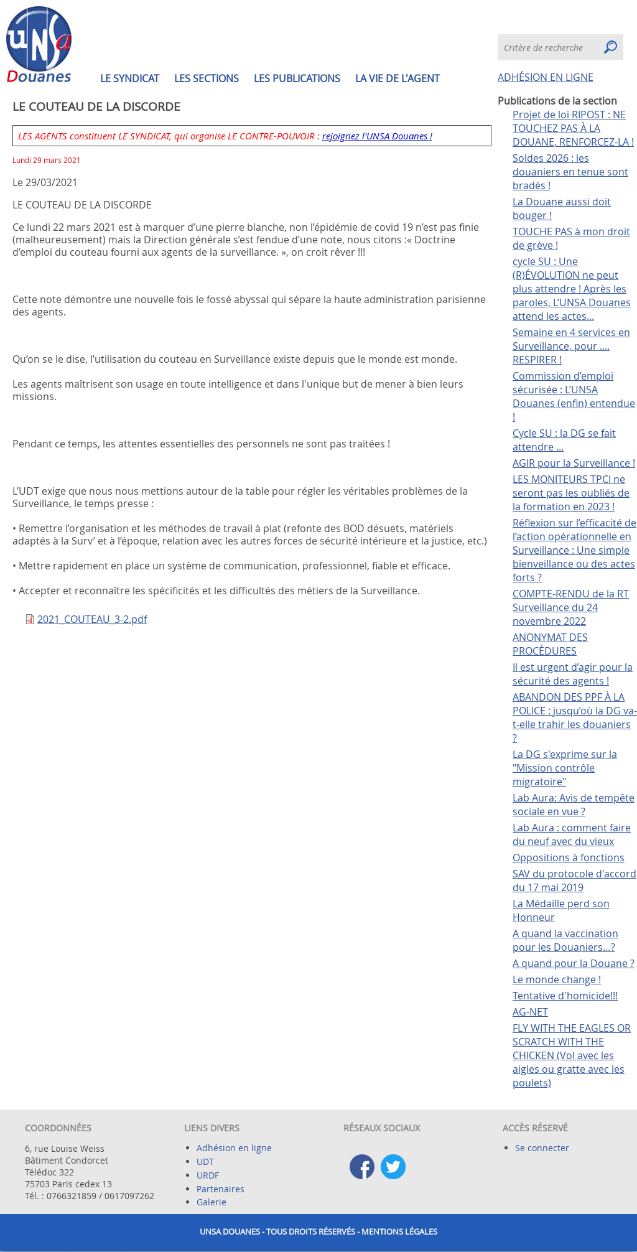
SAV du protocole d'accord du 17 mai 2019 (574, 880)
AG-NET (530, 1012)
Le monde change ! (557, 979)
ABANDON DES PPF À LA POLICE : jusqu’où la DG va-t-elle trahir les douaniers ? (575, 717)
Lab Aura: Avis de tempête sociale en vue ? (574, 804)
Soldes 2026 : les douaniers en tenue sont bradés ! (570, 171)
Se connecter (542, 1148)
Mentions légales (399, 1231)
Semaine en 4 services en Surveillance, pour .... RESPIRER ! (571, 346)
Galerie (211, 1202)
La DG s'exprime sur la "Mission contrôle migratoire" (565, 767)
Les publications (297, 78)
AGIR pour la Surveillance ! (574, 463)
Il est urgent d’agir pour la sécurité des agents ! (573, 674)
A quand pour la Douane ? (574, 963)
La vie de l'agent (397, 78)
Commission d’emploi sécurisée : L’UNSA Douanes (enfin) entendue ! (574, 396)
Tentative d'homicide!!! (565, 995)
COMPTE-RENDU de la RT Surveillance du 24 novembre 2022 (571, 607)
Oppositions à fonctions (569, 857)
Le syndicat (129, 78)
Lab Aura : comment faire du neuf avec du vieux (572, 834)
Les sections (206, 78)
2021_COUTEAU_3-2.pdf (92, 619)
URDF (208, 1175)
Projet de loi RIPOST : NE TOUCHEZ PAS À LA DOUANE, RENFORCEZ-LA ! (573, 128)
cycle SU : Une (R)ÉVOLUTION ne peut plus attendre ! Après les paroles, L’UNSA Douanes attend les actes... (572, 289)
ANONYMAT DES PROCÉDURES (550, 644)
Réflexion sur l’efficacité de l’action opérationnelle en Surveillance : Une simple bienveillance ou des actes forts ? (574, 550)
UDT (205, 1161)
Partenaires (220, 1189)
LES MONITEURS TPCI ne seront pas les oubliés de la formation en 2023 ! (571, 492)
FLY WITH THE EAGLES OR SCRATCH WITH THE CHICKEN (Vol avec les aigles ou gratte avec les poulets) (572, 1055)
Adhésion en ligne (234, 1148)
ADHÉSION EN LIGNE (545, 77)
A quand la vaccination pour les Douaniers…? (565, 940)
